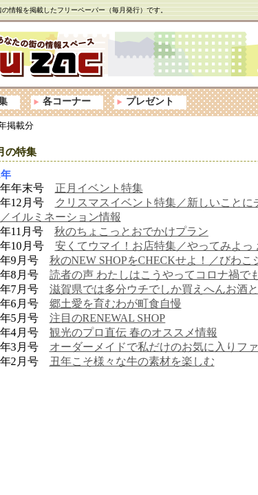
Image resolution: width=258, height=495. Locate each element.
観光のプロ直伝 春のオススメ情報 (133, 332)
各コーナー (67, 101)
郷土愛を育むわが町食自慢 (116, 303)
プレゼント (150, 101)
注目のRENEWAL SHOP (108, 318)
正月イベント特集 (99, 188)
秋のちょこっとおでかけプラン (131, 231)
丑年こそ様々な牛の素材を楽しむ (132, 361)
